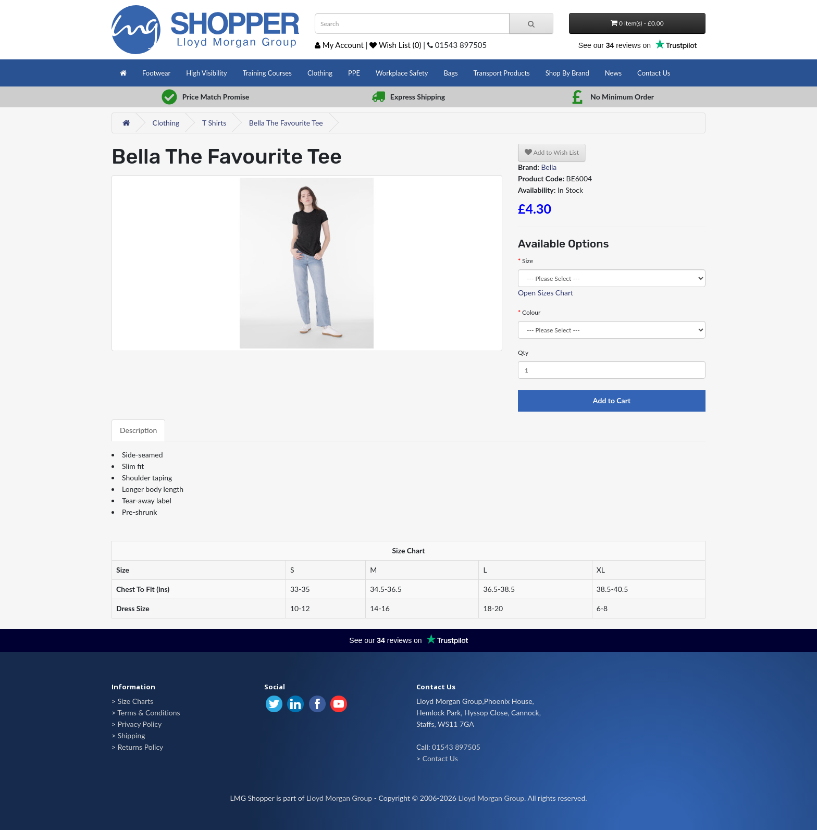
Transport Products (502, 73)
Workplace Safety (402, 73)
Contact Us (653, 73)
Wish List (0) (395, 44)
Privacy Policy (140, 724)
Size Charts (135, 701)
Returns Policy (141, 746)
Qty (523, 352)
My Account (339, 44)
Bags (450, 73)
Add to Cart (611, 400)
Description (138, 430)
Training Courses (267, 73)
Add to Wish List (552, 152)
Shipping (131, 735)
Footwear (156, 73)
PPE (354, 73)
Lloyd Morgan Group (339, 798)
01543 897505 (456, 746)
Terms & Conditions (148, 712)
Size (527, 261)
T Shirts (214, 122)
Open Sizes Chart (545, 292)
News (613, 73)
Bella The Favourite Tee (286, 122)
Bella (548, 167)
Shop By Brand (567, 73)
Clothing (319, 73)
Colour (531, 312)
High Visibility (206, 73)
